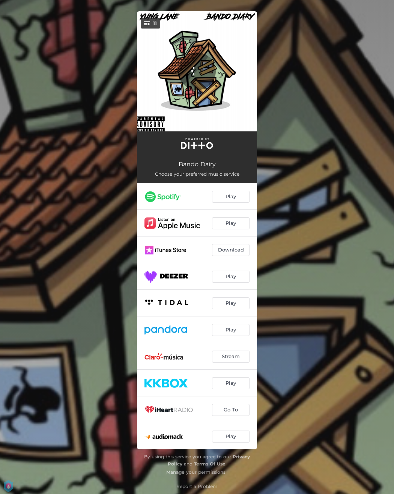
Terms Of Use (210, 464)
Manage (175, 472)
